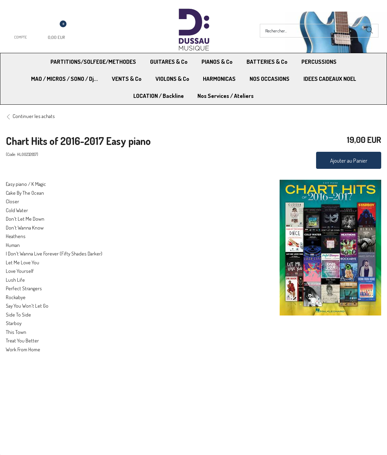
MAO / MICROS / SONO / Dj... (64, 78)
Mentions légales (304, 384)
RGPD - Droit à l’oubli (32, 393)
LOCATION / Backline (158, 95)
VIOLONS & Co (172, 78)
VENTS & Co (127, 78)
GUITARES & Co (169, 61)
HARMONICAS (219, 78)
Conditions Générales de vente (227, 384)
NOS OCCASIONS (269, 78)
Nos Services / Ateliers (225, 95)
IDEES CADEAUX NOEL (329, 78)
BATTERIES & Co (267, 61)
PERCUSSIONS (319, 61)
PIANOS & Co (217, 61)
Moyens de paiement (125, 384)
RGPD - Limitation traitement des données (238, 393)
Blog (291, 393)
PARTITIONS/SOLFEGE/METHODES (93, 61)
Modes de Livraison (31, 384)
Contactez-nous (120, 393)
